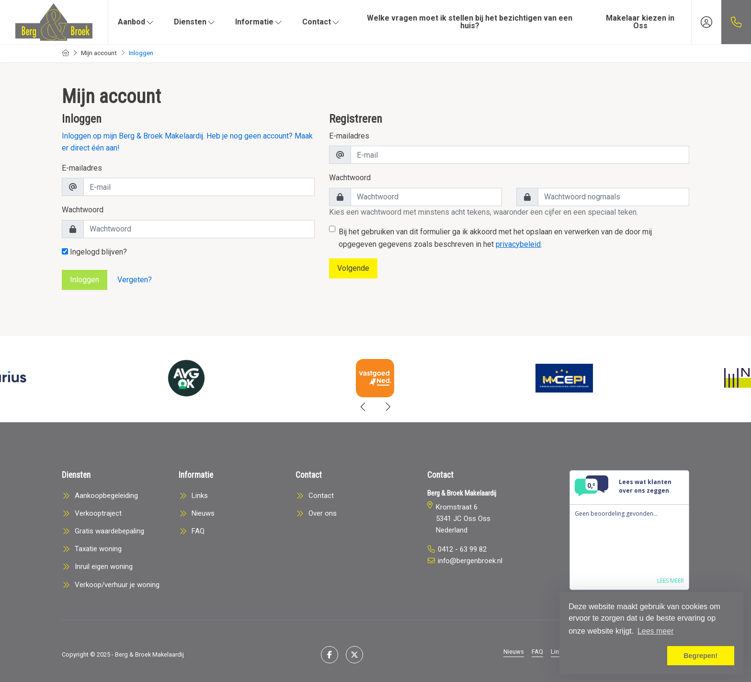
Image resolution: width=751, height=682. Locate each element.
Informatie (259, 21)
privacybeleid (518, 244)
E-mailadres (82, 168)
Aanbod (136, 21)
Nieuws (513, 651)
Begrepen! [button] (700, 655)
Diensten (195, 21)
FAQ (537, 651)
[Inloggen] (706, 22)
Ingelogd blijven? (94, 251)
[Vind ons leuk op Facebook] (329, 654)
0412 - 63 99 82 (462, 549)
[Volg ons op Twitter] (354, 654)
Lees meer (670, 581)
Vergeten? (134, 279)
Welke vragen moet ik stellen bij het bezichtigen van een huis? (469, 21)
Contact (321, 21)
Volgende (353, 268)
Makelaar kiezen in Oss (640, 21)
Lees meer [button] (655, 631)
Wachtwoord (82, 209)
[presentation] (363, 406)
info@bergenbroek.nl (470, 560)
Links (558, 651)
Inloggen (84, 279)
